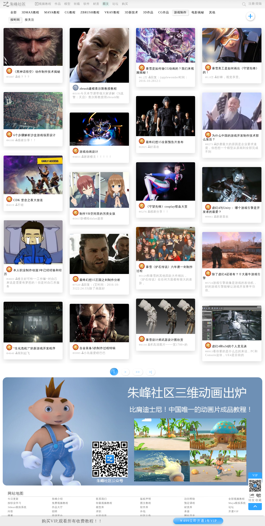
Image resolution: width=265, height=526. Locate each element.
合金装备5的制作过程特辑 (98, 348)
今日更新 (13, 498)
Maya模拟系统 (237, 503)
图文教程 (145, 503)
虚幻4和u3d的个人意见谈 (229, 346)
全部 (13, 12)
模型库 (100, 507)
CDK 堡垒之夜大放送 (28, 200)
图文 (106, 3)
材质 (96, 3)
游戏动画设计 (89, 151)
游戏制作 (180, 12)
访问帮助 (189, 498)
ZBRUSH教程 (90, 12)
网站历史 (189, 515)
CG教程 (70, 12)
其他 (212, 12)
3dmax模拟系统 (17, 507)
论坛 (115, 3)
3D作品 (148, 12)
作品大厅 (57, 507)
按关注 (29, 19)
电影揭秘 (198, 12)
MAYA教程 (52, 12)
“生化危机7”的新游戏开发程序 (34, 348)
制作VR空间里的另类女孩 (97, 213)
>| (150, 372)
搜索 (10, 515)
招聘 (54, 511)
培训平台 (57, 515)
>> (138, 372)
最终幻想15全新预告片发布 (165, 142)
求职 (98, 511)
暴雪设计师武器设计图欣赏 (164, 339)
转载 (77, 3)
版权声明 (145, 498)
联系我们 (101, 498)
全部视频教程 (236, 498)
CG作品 (163, 12)
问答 (10, 511)
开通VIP (233, 511)
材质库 (188, 507)
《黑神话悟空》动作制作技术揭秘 (36, 72)
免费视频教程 (60, 503)
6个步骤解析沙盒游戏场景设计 (34, 135)
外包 (143, 511)
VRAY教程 (112, 12)
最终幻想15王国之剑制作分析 (100, 279)
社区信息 (101, 515)
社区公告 (145, 515)
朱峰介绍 (57, 498)
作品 (58, 3)
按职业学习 (14, 503)
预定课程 (189, 503)
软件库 (144, 507)
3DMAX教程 (30, 12)
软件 (86, 3)
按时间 (15, 19)
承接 (187, 511)
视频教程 (43, 3)
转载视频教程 (104, 503)
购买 (125, 3)
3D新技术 (131, 12)
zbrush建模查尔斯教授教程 (98, 88)
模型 (67, 3)
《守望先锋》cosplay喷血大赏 (167, 206)
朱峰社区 (18, 4)
